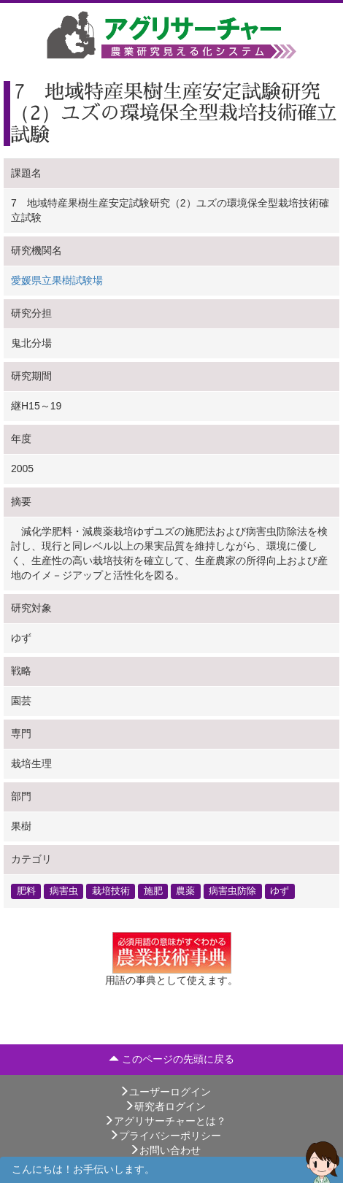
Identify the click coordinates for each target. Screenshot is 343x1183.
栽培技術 (111, 891)
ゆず (279, 891)
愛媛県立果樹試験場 (57, 280)
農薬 (185, 891)
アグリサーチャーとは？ (165, 1121)
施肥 (153, 891)
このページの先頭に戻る (171, 1059)
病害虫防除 (232, 891)
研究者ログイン (165, 1106)
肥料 (26, 891)
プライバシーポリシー (165, 1135)
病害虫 (64, 891)
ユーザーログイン (165, 1092)
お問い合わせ (165, 1150)
